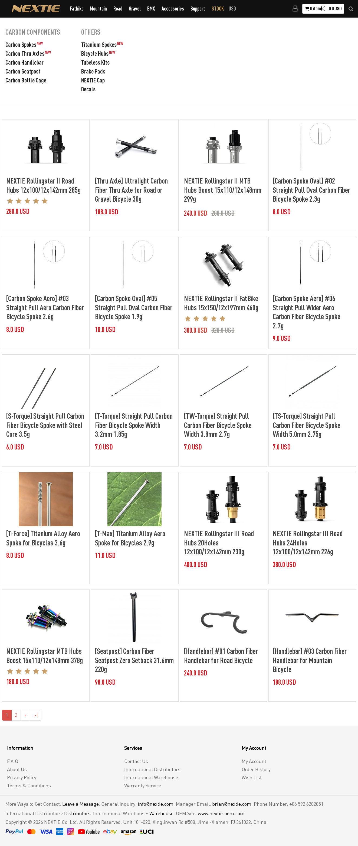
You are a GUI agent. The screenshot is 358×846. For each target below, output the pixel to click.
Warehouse (161, 813)
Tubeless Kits (95, 62)
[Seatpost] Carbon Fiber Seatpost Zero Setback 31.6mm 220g (134, 660)
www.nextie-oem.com (221, 813)
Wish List (252, 777)
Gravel (135, 8)
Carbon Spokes (20, 44)
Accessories (173, 8)
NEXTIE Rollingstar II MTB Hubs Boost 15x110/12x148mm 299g (222, 189)
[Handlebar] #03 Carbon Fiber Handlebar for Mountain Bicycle (310, 660)
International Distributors (152, 769)
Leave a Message (80, 804)
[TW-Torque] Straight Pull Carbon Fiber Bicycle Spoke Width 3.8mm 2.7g (218, 424)
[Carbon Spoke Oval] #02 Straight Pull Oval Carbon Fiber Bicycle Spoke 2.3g (311, 189)
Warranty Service (142, 785)
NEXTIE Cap (93, 80)
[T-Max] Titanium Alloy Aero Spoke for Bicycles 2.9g (130, 538)
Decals (88, 88)
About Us (17, 769)
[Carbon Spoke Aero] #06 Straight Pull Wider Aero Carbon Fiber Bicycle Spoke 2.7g (306, 312)
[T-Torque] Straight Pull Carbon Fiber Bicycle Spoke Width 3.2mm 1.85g (134, 424)
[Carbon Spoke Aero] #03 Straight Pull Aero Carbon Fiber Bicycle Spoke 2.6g (45, 307)
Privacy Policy (21, 777)
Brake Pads (93, 71)
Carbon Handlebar (24, 62)
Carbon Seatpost (22, 71)
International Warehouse (151, 777)
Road (117, 8)
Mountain (98, 8)
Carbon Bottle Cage (25, 80)
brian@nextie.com (231, 804)
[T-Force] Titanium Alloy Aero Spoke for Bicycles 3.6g (43, 538)
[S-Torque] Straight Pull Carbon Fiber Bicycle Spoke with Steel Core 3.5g (45, 424)
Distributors (77, 813)
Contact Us (136, 761)
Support (198, 8)
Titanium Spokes (99, 44)
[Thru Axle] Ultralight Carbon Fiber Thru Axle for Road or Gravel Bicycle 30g (131, 189)
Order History (256, 769)
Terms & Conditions (29, 785)
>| (36, 715)
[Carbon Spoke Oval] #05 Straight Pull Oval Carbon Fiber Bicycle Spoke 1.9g (133, 307)
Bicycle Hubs (95, 53)
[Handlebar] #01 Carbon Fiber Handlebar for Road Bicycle (221, 655)
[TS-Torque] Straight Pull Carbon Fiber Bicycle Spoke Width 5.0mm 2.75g (306, 424)
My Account (254, 761)
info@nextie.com (155, 804)
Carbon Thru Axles (24, 53)
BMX (151, 8)
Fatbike (77, 8)
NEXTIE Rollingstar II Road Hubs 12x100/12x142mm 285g (43, 185)
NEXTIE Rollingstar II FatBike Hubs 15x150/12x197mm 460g (221, 303)
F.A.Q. (13, 761)
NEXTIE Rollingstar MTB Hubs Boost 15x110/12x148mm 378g (44, 655)
